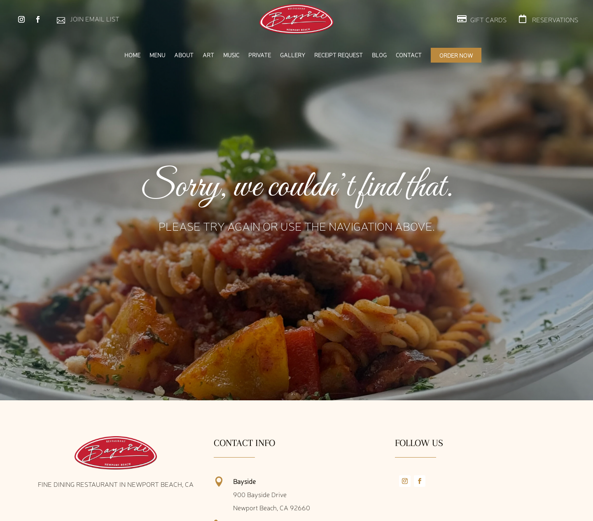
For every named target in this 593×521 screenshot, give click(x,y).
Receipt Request (338, 55)
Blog (379, 55)
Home (132, 55)
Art (208, 55)
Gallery (292, 55)
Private (259, 55)
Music (231, 55)
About (184, 55)
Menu (157, 55)
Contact (409, 55)
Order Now (456, 55)
